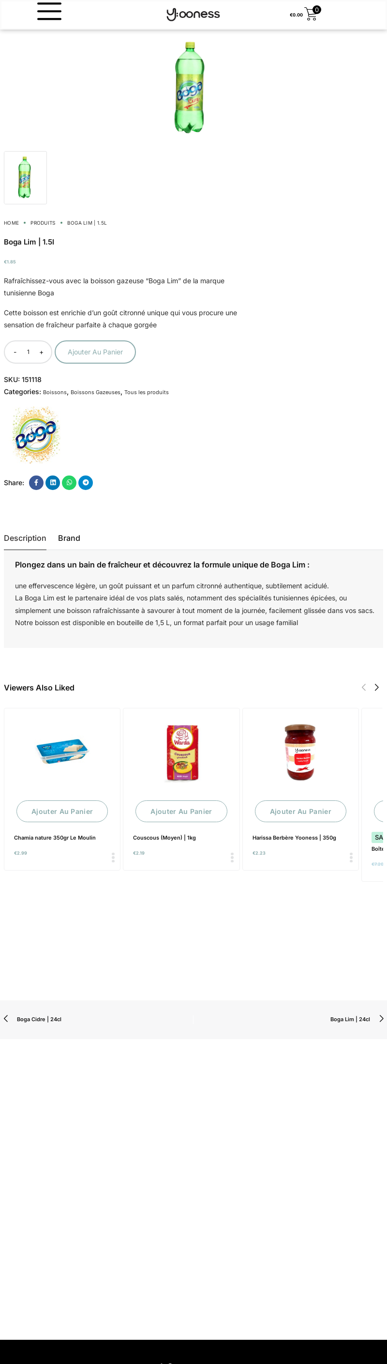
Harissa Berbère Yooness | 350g (294, 837)
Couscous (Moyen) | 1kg (164, 837)
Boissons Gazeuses (95, 392)
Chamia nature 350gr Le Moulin (55, 837)
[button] (363, 687)
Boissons (55, 392)
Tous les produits (146, 392)
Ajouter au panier (95, 352)
